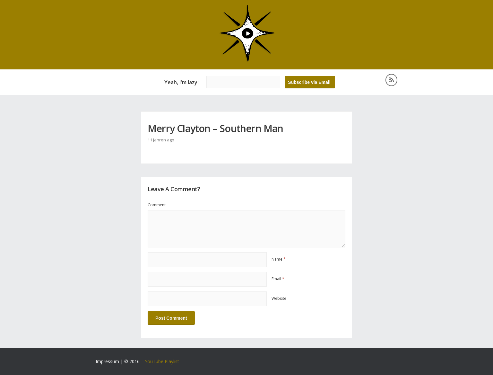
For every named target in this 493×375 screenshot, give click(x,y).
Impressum (107, 361)
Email (278, 278)
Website (279, 298)
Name (279, 259)
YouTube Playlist (162, 361)
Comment (157, 205)
